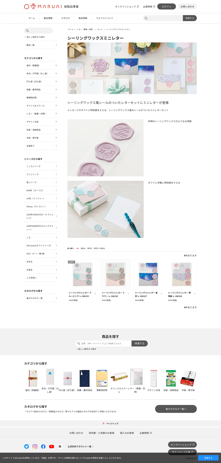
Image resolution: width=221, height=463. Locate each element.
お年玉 (29, 261)
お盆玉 (29, 269)
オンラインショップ (125, 6)
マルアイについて (104, 18)
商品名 (83, 248)
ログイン (166, 6)
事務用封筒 (31, 97)
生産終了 (30, 145)
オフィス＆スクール (35, 105)
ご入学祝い (31, 277)
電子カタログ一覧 (34, 298)
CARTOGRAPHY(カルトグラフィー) (39, 228)
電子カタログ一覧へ (176, 409)
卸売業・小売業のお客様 (101, 433)
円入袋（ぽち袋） (34, 81)
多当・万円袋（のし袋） (37, 73)
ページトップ (110, 423)
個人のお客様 (127, 433)
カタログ (65, 18)
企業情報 (147, 6)
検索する (190, 18)
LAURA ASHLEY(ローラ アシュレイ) (40, 216)
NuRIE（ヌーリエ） (35, 190)
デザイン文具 (32, 121)
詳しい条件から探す (36, 36)
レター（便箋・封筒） (36, 113)
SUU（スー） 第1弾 (35, 253)
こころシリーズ (33, 166)
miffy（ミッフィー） (35, 198)
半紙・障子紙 (32, 137)
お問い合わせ (187, 6)
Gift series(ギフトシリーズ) (38, 245)
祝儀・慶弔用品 (33, 89)
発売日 (89, 248)
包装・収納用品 (33, 129)
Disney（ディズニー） (36, 206)
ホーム (32, 18)
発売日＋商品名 (99, 248)
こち (28, 237)
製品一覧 (30, 45)
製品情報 (48, 18)
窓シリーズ (31, 182)
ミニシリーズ (32, 174)
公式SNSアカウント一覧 (79, 446)
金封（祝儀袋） (33, 65)
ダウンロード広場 (181, 452)
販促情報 (83, 18)
